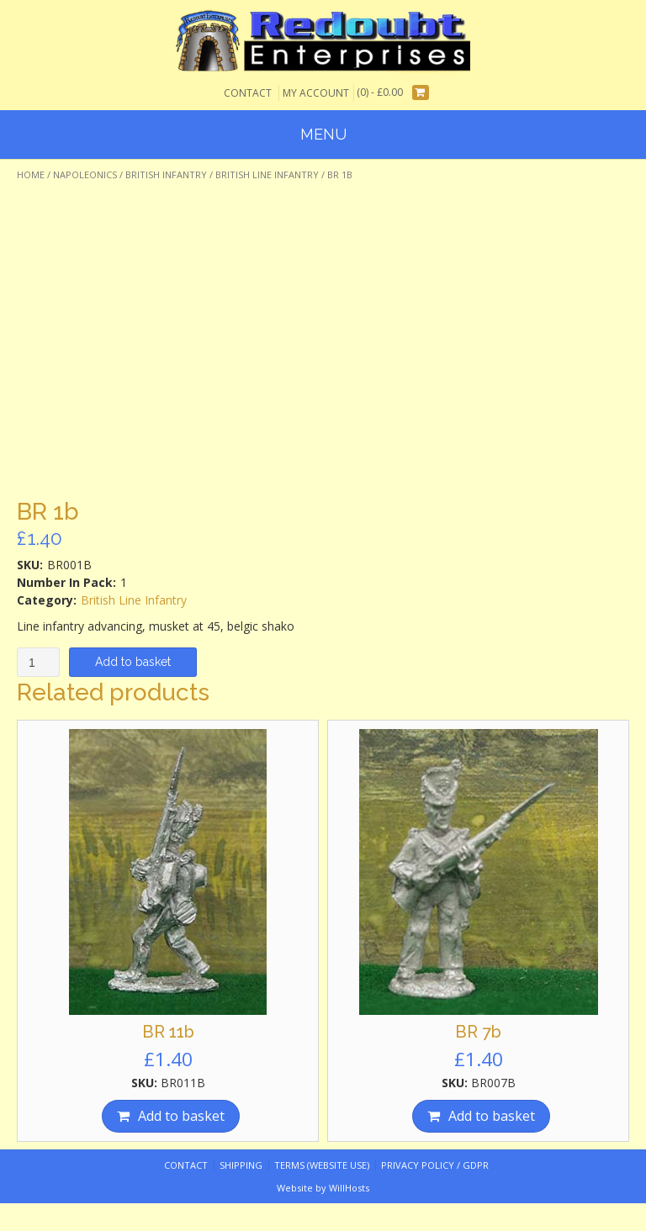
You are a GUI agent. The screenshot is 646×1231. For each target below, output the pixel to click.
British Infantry (166, 174)
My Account (316, 93)
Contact (248, 93)
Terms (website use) (321, 1165)
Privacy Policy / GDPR (435, 1165)
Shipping (241, 1165)
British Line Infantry (267, 174)
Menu (323, 134)
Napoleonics (85, 174)
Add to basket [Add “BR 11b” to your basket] (181, 1116)
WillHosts (349, 1187)
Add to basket (133, 661)
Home (31, 174)
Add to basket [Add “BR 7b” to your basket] (491, 1116)
